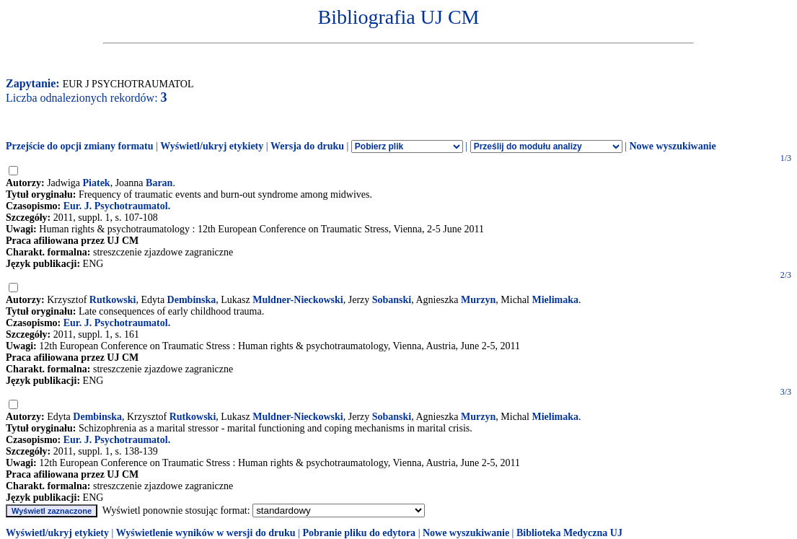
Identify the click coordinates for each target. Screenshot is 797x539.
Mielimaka (555, 299)
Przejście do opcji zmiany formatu (80, 146)
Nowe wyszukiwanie (672, 146)
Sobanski (391, 299)
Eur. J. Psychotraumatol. (116, 206)
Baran (159, 183)
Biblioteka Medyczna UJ (569, 532)
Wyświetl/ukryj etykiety (211, 146)
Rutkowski (112, 299)
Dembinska (191, 299)
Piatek (96, 183)
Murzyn (478, 299)
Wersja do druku (307, 146)
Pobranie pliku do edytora (358, 532)
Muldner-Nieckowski (297, 299)
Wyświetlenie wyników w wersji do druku (206, 532)
